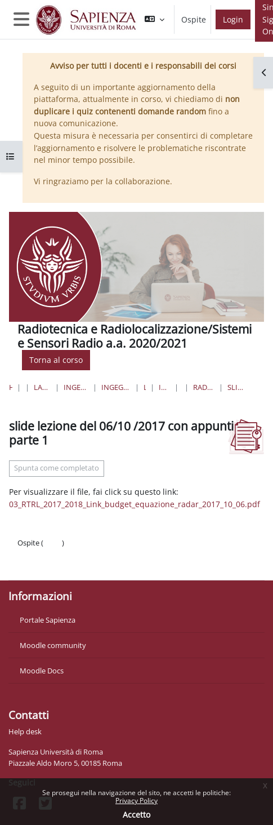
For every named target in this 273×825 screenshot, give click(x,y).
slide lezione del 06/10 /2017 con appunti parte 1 (237, 387)
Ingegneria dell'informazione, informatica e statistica (76, 387)
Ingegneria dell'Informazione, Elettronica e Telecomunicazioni (116, 387)
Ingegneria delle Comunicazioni (164, 387)
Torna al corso (56, 359)
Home (10, 387)
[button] (154, 19)
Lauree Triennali (145, 387)
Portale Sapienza (47, 620)
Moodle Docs (42, 671)
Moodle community (53, 645)
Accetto (136, 814)
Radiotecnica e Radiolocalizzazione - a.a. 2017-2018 (203, 387)
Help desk (25, 731)
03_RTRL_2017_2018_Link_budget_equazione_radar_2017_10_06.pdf (134, 504)
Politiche (31, 554)
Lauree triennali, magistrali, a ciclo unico (42, 387)
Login (233, 19)
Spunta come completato (56, 468)
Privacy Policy (136, 800)
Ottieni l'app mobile (50, 565)
